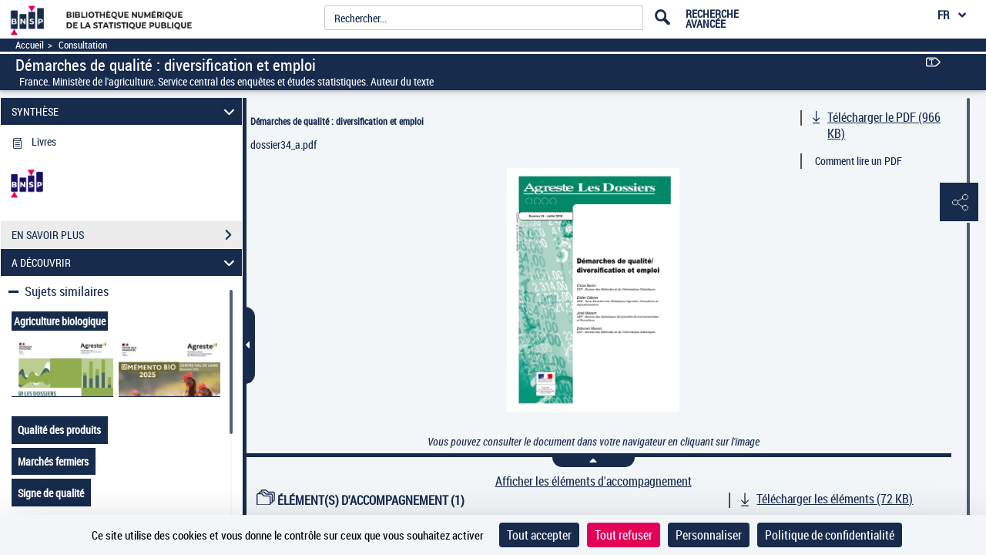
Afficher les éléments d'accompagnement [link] (593, 481)
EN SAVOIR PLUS (127, 235)
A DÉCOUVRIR (126, 262)
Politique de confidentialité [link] (829, 534)
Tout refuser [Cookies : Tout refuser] (623, 534)
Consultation (83, 45)
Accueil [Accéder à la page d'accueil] (29, 45)
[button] (959, 203)
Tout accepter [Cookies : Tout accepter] (539, 534)
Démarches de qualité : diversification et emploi (337, 121)
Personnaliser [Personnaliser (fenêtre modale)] (709, 534)
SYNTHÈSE (126, 111)
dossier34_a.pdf (283, 144)
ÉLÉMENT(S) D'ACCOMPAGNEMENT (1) (360, 500)
